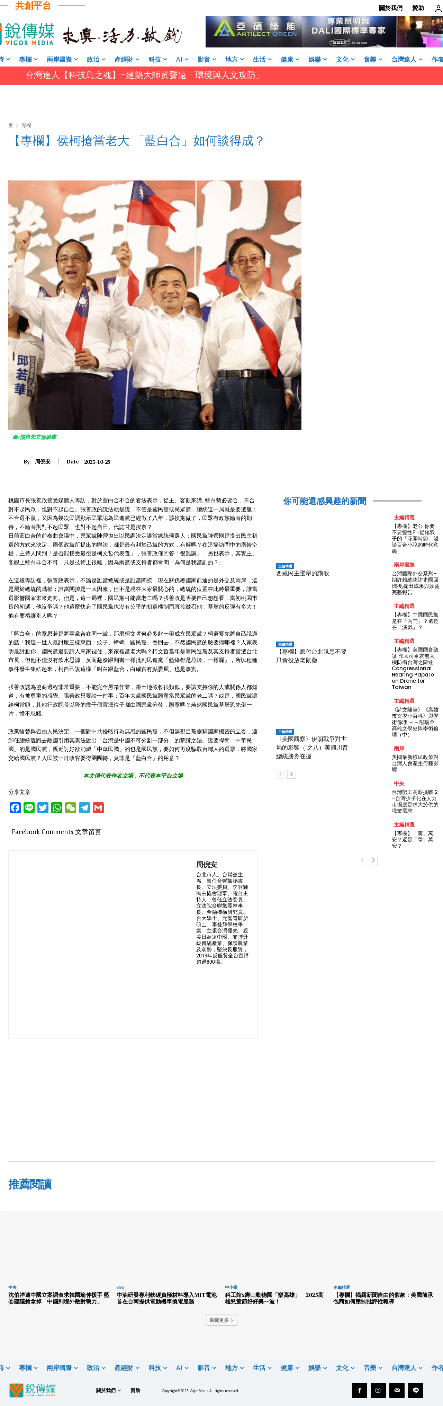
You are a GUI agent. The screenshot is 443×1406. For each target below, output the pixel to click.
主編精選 (285, 566)
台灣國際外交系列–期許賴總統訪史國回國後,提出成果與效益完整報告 (416, 583)
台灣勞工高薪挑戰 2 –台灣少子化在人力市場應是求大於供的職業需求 (415, 801)
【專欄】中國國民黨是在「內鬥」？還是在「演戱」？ (415, 621)
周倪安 (43, 461)
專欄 (26, 125)
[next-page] (291, 774)
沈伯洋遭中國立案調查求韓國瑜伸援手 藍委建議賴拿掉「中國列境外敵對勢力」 (58, 1298)
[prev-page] (280, 774)
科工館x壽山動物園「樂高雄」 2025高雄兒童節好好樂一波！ (274, 1298)
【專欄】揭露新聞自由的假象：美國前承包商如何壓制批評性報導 (383, 1298)
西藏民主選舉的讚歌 (302, 573)
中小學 (231, 1287)
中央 (399, 783)
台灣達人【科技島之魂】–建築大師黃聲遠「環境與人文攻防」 (144, 75)
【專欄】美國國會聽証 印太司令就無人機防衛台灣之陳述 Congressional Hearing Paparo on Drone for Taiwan (415, 668)
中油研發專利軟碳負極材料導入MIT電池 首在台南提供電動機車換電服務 (169, 1298)
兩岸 (399, 748)
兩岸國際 (404, 564)
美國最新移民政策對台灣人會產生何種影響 (415, 763)
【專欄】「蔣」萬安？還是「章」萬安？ (412, 839)
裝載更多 (221, 1320)
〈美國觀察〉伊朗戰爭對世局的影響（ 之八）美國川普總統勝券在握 (312, 747)
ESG (120, 1287)
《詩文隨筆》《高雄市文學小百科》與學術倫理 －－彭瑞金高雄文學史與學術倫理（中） (415, 722)
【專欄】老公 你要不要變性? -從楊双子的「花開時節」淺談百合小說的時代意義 (415, 538)
